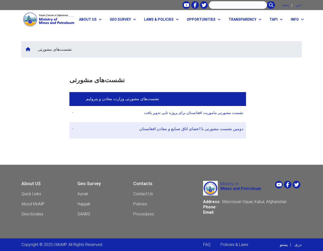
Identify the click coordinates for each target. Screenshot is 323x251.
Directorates (32, 214)
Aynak (82, 193)
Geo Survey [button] (120, 19)
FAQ (206, 244)
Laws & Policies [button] (159, 19)
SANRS (83, 214)
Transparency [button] (242, 19)
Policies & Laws (234, 244)
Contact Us (143, 193)
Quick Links (31, 193)
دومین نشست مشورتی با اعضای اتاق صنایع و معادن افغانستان (190, 128)
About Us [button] (88, 19)
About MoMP (33, 204)
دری (299, 5)
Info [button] (295, 19)
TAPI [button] (274, 19)
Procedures (143, 214)
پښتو (286, 5)
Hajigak (83, 204)
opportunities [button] (201, 19)
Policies (140, 204)
